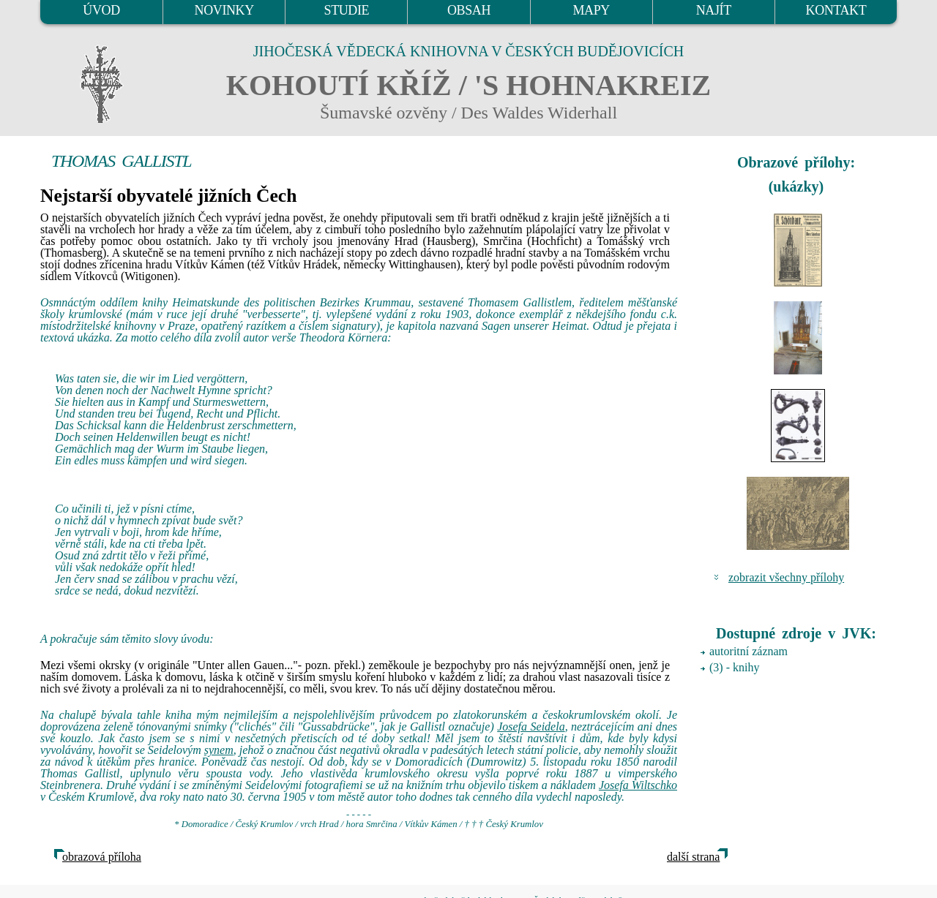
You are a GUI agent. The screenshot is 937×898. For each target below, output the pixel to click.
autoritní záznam (748, 651)
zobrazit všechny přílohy (786, 577)
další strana (693, 856)
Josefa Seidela (530, 726)
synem (219, 750)
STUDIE (347, 10)
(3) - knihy (734, 667)
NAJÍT (713, 10)
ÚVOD (101, 10)
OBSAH (468, 10)
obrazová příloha (101, 856)
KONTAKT (836, 10)
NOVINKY (224, 10)
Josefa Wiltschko (638, 785)
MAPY (590, 10)
